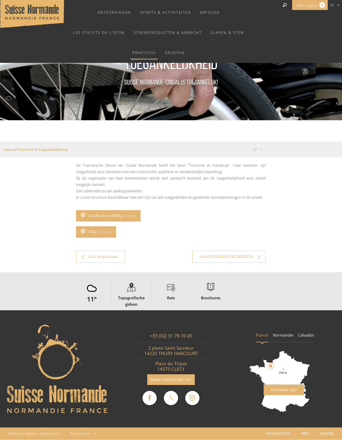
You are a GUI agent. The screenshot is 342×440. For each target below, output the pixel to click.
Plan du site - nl (83, 433)
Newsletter (278, 433)
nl (332, 5)
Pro (305, 433)
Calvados (306, 335)
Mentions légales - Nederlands (34, 433)
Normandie (283, 335)
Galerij (327, 433)
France (262, 335)
